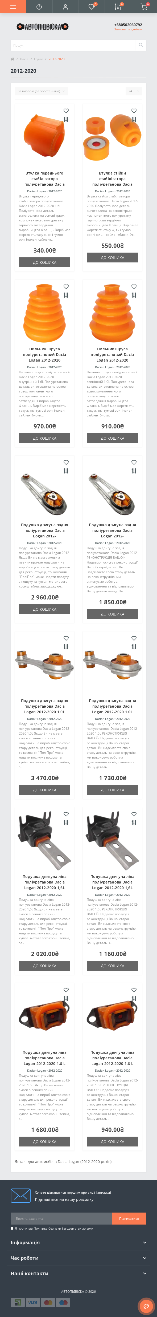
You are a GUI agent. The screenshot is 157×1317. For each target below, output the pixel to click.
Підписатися (129, 1218)
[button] (65, 6)
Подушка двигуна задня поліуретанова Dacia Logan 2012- (44, 530)
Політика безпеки (47, 1228)
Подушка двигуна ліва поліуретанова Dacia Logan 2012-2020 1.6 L (45, 1058)
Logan (38, 59)
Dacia (24, 59)
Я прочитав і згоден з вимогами (54, 1228)
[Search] (140, 45)
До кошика (44, 262)
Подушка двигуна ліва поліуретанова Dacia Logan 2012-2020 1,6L (45, 882)
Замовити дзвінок (128, 29)
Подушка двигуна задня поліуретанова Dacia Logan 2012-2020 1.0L (44, 706)
